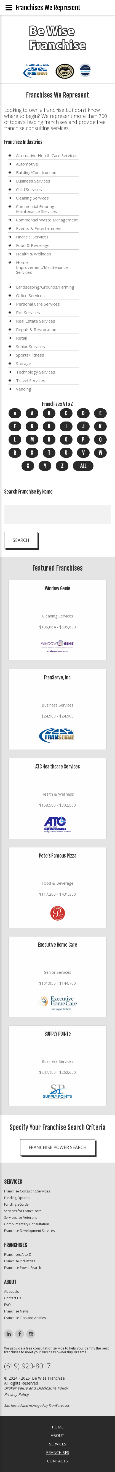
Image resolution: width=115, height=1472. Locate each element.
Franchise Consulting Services (27, 1191)
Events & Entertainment (39, 228)
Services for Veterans (20, 1217)
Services (57, 1444)
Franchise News (16, 1311)
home (57, 1427)
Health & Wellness (33, 254)
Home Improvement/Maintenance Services (42, 267)
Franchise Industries (19, 1261)
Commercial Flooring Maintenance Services (36, 209)
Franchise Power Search (22, 1267)
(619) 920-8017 (27, 1365)
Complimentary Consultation (26, 1224)
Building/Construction (36, 172)
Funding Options (17, 1197)
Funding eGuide (16, 1204)
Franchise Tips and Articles (25, 1318)
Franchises (57, 1452)
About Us (11, 1291)
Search (21, 540)
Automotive (27, 164)
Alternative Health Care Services (46, 155)
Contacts (57, 1461)
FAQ (7, 1304)
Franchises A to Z (17, 1254)
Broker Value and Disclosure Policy (36, 1388)
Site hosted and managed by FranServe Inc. (37, 1405)
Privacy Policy (16, 1394)
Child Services (29, 189)
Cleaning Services (32, 198)
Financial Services (32, 237)
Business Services (33, 181)
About (57, 1435)
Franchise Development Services (29, 1230)
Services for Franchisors (22, 1211)
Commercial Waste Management (47, 220)
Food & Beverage (33, 245)
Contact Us (12, 1298)
